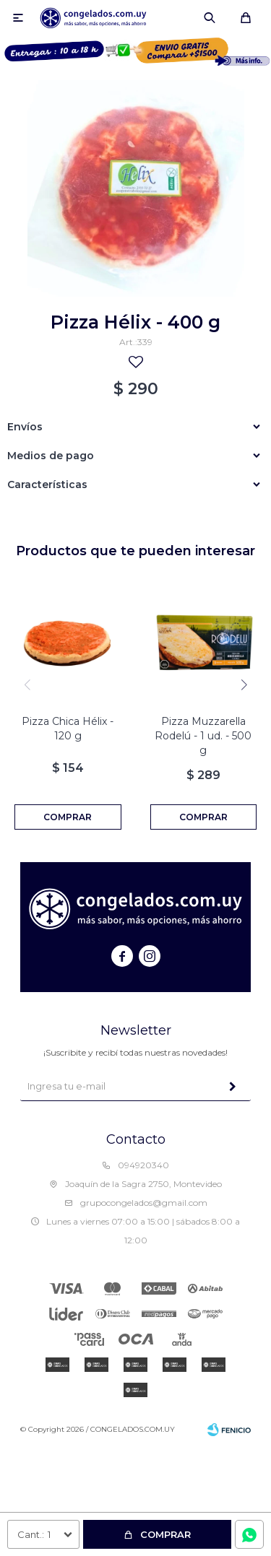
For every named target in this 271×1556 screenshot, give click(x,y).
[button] (244, 684)
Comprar (165, 1534)
